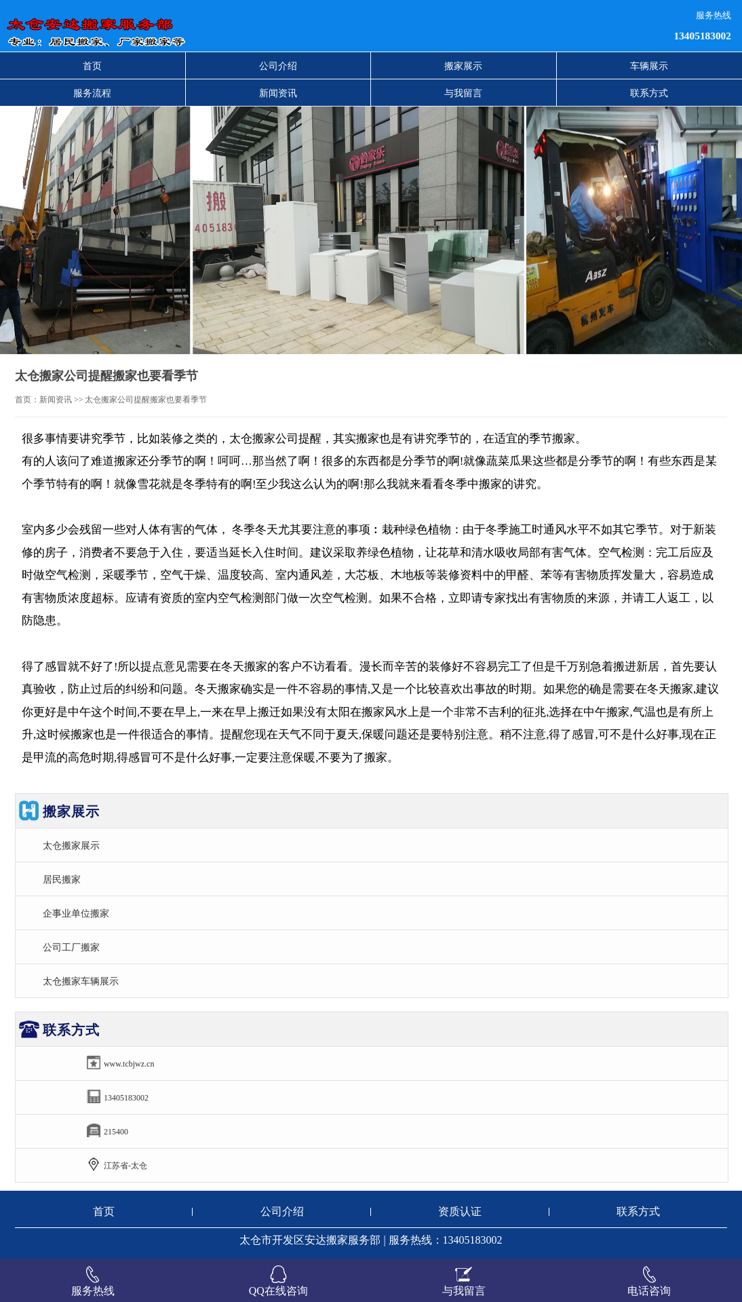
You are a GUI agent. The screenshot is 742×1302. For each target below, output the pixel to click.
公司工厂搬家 (71, 947)
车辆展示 (649, 65)
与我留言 (463, 93)
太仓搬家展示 (71, 845)
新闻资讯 (278, 93)
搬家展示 (463, 65)
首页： (27, 399)
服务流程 (92, 93)
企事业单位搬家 (76, 913)
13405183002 (702, 35)
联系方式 (649, 93)
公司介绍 (278, 65)
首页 (92, 65)
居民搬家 (62, 879)
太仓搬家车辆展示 (81, 981)
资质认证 (460, 1211)
